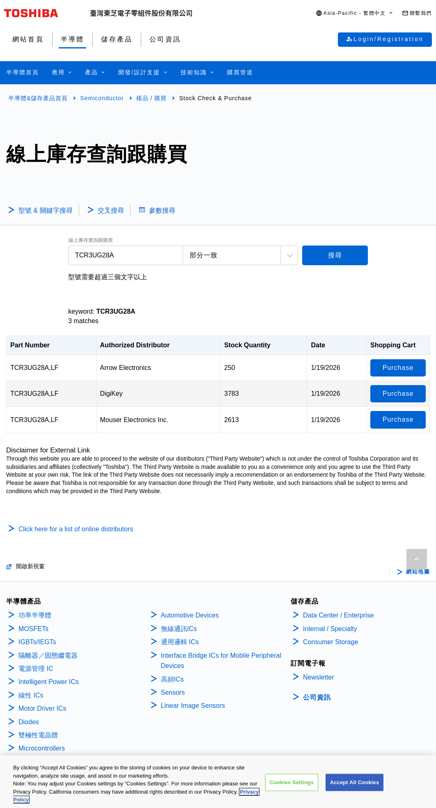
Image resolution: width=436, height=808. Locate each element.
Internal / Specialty (330, 628)
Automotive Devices (190, 615)
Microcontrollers (41, 748)
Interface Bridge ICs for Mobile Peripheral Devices (221, 661)
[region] (218, 781)
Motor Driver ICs (42, 708)
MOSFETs (33, 628)
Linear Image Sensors (193, 705)
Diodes (28, 721)
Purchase (398, 367)
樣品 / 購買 (151, 98)
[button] (355, 13)
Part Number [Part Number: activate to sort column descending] (30, 345)
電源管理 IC (35, 668)
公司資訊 (317, 697)
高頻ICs (172, 679)
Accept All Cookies (354, 782)
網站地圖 (418, 572)
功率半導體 (34, 615)
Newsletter (318, 677)
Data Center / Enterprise (338, 615)
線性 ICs (30, 695)
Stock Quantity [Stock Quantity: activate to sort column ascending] (247, 345)
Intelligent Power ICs (48, 681)
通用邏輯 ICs (180, 641)
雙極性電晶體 (38, 735)
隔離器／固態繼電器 (48, 655)
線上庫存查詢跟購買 (91, 240)
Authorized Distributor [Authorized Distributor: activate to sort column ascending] (135, 345)
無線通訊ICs (179, 628)
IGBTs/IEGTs (37, 641)
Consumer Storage (330, 641)
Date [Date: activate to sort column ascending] (318, 345)
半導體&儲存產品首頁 (38, 98)
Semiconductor (102, 98)
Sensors (173, 692)
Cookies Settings (292, 782)
